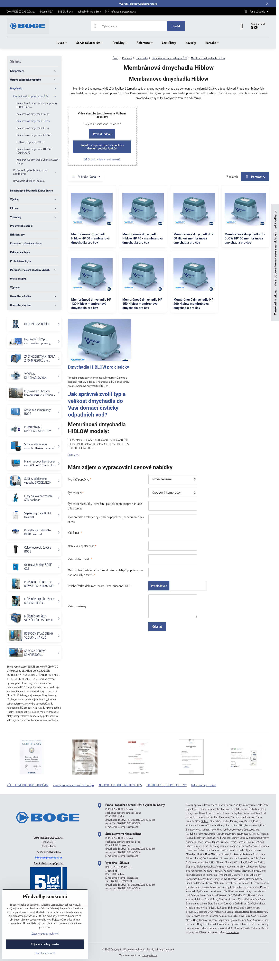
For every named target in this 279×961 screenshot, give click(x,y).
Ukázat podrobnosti (45, 953)
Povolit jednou (102, 134)
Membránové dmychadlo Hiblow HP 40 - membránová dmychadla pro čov (142, 238)
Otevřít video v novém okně (102, 159)
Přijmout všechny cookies (45, 944)
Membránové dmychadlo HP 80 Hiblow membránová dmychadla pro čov (193, 238)
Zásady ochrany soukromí (160, 949)
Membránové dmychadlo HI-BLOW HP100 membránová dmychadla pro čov (245, 238)
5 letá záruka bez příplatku (48, 863)
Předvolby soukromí (133, 949)
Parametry (255, 177)
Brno (58, 851)
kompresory (233, 932)
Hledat (176, 26)
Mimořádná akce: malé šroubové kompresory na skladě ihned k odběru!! (275, 262)
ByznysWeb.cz (150, 955)
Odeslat (157, 626)
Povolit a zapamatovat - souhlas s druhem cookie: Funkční (102, 146)
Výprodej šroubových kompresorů (138, 3)
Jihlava (52, 846)
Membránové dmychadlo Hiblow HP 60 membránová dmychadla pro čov (90, 238)
